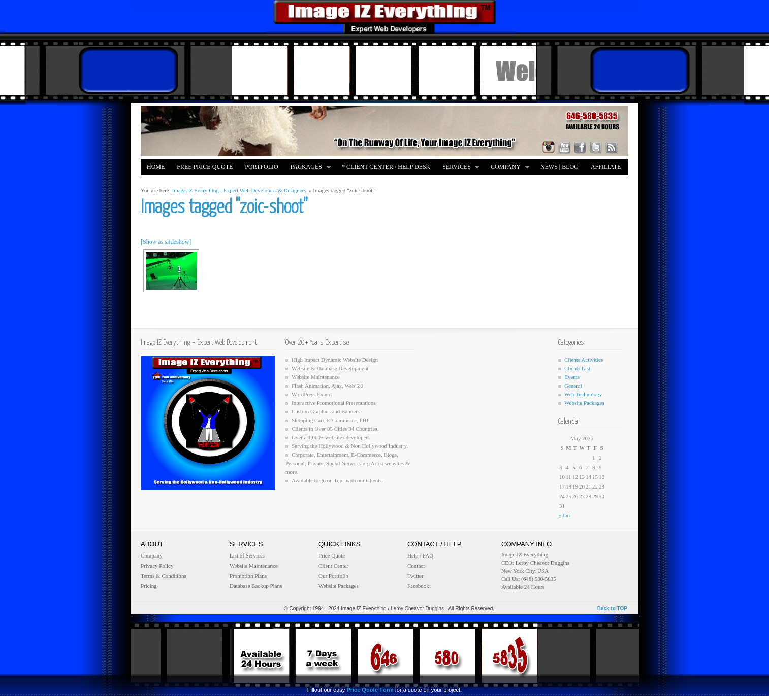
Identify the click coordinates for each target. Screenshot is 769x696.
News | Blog (559, 166)
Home (156, 166)
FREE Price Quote (205, 166)
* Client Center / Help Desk (386, 166)
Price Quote (331, 555)
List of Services (247, 555)
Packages (307, 167)
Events (572, 377)
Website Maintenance (254, 566)
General (573, 385)
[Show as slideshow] (166, 242)
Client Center (333, 566)
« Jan (564, 515)
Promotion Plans (248, 576)
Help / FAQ (420, 555)
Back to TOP (612, 608)
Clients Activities (583, 360)
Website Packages (584, 403)
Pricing (149, 586)
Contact (416, 566)
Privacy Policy (157, 566)
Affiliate (606, 166)
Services (458, 167)
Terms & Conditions (163, 576)
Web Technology (583, 394)
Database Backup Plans (256, 586)
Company (507, 167)
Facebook (418, 586)
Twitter (415, 576)
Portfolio (261, 166)
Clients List (577, 368)
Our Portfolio (333, 576)
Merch (158, 183)
